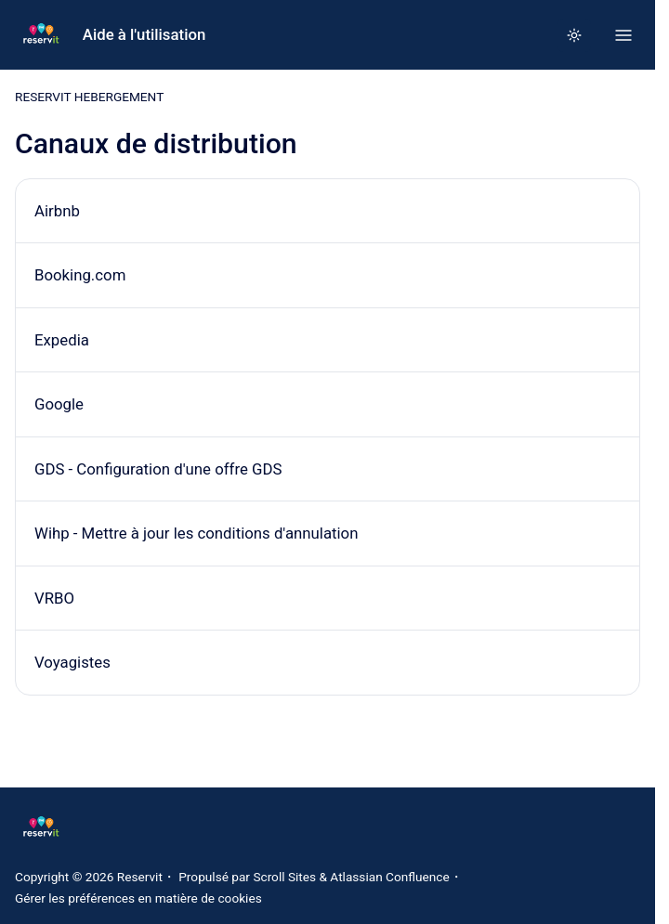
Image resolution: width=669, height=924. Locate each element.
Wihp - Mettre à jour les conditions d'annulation (196, 533)
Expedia (61, 340)
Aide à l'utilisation (144, 34)
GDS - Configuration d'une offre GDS (158, 469)
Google (59, 404)
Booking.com (79, 275)
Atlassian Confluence (389, 876)
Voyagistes (72, 663)
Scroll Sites (284, 876)
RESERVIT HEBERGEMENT (89, 96)
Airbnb (57, 211)
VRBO (54, 598)
